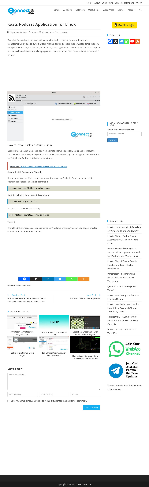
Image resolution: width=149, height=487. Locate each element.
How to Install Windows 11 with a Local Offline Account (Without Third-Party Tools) (123, 308)
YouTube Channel (60, 228)
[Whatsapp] (72, 279)
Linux (34, 32)
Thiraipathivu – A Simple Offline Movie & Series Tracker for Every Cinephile (122, 320)
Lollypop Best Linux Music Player (22, 354)
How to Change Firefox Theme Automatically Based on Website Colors (122, 240)
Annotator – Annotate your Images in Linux (22, 333)
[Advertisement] (53, 75)
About (97, 2)
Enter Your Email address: (120, 129)
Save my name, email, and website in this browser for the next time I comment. (49, 400)
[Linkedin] (48, 279)
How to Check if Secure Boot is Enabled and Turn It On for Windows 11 (122, 265)
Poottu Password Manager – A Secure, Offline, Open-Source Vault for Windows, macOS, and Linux (124, 252)
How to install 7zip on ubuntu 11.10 (54, 333)
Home (90, 2)
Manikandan (47, 32)
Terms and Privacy (133, 2)
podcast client (21, 286)
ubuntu (29, 286)
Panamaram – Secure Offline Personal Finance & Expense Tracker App (121, 277)
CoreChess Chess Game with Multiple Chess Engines (85, 333)
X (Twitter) (23, 231)
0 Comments (62, 32)
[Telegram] (60, 279)
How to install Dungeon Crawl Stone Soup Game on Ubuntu (85, 357)
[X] (36, 279)
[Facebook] (24, 279)
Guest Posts (107, 2)
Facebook (36, 231)
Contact (118, 2)
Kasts (13, 286)
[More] (83, 279)
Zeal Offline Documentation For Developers (54, 354)
